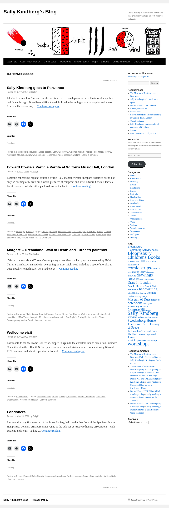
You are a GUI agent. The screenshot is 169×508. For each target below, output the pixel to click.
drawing (53, 231)
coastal (48, 152)
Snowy (133, 130)
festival (65, 152)
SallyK (34, 92)
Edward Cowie (64, 231)
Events (19, 476)
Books (133, 175)
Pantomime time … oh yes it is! (143, 133)
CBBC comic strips (143, 61)
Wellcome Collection (28, 400)
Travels (32, 152)
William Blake (110, 476)
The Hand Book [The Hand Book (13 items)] (149, 331)
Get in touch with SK (30, 61)
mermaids (11, 155)
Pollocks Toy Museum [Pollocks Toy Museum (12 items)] (138, 306)
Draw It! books (81, 61)
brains (55, 396)
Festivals (134, 194)
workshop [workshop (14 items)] (152, 340)
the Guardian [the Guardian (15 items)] (134, 331)
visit (18, 238)
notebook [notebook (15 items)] (155, 299)
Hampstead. (50, 476)
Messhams (44, 317)
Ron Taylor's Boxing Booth (78, 317)
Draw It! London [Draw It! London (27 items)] (139, 282)
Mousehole (22, 155)
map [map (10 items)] (139, 296)
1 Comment (45, 238)
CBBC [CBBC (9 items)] (137, 261)
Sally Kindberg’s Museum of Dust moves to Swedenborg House (145, 385)
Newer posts (110, 80)
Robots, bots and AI (138, 108)
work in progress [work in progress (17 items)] (137, 340)
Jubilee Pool (91, 152)
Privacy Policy (40, 500)
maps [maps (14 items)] (144, 296)
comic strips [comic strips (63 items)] (139, 267)
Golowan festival (76, 152)
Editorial (105, 61)
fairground (92, 314)
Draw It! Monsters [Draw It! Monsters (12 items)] (136, 286)
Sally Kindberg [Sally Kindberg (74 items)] (143, 313)
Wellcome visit (19, 332)
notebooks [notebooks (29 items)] (135, 303)
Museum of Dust (137, 200)
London (81, 396)
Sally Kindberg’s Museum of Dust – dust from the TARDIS (145, 397)
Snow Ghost (135, 111)
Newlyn (31, 155)
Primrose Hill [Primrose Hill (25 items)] (137, 309)
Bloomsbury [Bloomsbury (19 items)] (135, 246)
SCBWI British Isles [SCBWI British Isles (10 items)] (136, 317)
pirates (59, 155)
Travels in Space (137, 121)
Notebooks (134, 203)
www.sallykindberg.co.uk (138, 76)
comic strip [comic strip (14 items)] (133, 264)
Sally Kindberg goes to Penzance (35, 88)
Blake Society (37, 476)
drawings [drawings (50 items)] (145, 274)
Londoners (16, 412)
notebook (40, 155)
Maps (95, 61)
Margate (34, 317)
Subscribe (136, 164)
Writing (133, 237)
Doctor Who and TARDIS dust (143, 105)
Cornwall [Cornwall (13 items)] (155, 268)
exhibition (72, 396)
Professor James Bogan (78, 476)
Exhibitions (135, 188)
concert (45, 231)
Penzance (50, 155)
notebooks (100, 396)
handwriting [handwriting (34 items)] (148, 289)
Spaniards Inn (96, 476)
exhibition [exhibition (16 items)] (133, 289)
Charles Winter (80, 314)
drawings (63, 396)
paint (62, 317)
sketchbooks (12, 400)
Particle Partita (88, 234)
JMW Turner (23, 317)
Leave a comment (90, 155)
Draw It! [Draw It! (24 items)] (133, 279)
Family (133, 191)
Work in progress (137, 228)
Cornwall (56, 152)
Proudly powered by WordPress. (144, 500)
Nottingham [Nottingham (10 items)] (147, 303)
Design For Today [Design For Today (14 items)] (137, 271)
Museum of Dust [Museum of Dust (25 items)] (139, 299)
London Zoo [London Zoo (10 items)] (132, 296)
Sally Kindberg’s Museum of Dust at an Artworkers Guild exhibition (145, 409)
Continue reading (48, 106)
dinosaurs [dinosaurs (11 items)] (150, 272)
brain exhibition (44, 396)
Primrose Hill (136, 206)
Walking (133, 225)
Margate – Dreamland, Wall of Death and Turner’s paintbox (57, 250)
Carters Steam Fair (63, 314)
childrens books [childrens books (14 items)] (148, 261)
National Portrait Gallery (60, 234)
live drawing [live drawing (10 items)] (141, 293)
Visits (132, 222)
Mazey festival (104, 152)
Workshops (65, 61)
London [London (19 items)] (151, 292)
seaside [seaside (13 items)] (148, 317)
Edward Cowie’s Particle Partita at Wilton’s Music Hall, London (60, 167)
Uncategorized (136, 219)
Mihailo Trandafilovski (38, 234)
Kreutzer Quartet (95, 231)
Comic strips (50, 61)
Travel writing (136, 212)
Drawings (20, 231)
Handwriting (135, 197)
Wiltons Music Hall (30, 238)
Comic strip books (121, 61)
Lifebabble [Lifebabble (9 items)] (132, 293)
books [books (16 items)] (131, 261)
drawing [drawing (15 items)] (132, 275)
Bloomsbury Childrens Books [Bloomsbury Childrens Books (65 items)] (144, 255)
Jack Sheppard (79, 231)
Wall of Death (27, 320)
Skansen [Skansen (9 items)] (155, 317)
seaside (94, 317)
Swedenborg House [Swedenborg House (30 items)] (142, 320)
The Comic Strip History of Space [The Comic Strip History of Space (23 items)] (144, 325)
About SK (12, 61)
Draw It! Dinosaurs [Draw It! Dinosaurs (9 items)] (146, 279)
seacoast (68, 155)
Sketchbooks (22, 152)
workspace (134, 234)
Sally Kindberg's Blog (30, 11)
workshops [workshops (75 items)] (139, 343)
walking (76, 155)
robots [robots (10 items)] (148, 310)
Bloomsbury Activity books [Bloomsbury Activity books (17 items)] (143, 249)
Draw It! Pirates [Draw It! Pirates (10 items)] (151, 286)
